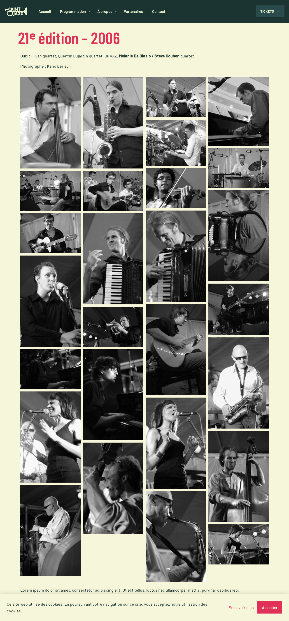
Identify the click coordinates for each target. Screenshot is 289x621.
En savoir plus (241, 607)
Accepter (269, 607)
